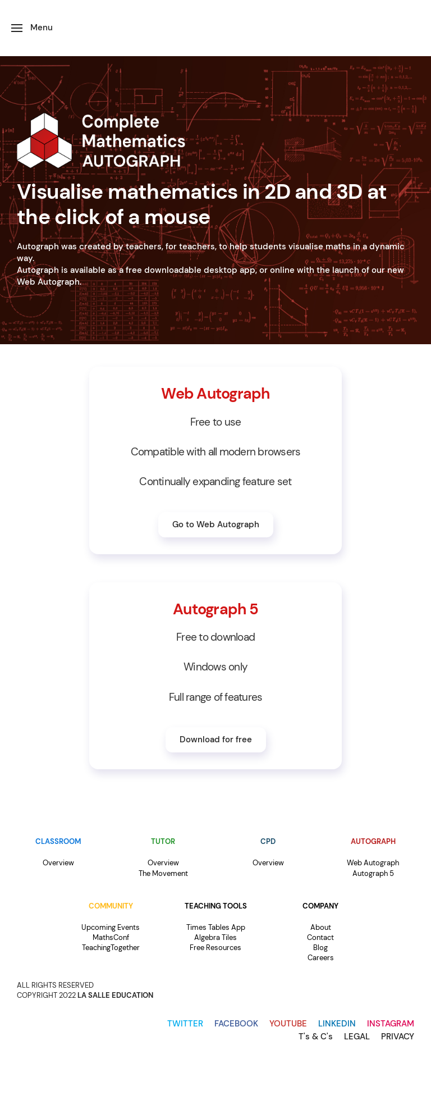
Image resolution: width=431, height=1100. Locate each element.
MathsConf (111, 937)
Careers (321, 957)
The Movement (163, 873)
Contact (320, 937)
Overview (58, 863)
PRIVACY (397, 1036)
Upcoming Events (110, 927)
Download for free (216, 739)
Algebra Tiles (215, 937)
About (320, 927)
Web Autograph (373, 863)
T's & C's (316, 1036)
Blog (320, 947)
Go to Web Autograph (215, 524)
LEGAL (357, 1036)
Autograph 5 (373, 873)
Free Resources (215, 947)
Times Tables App (215, 927)
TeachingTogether (111, 947)
